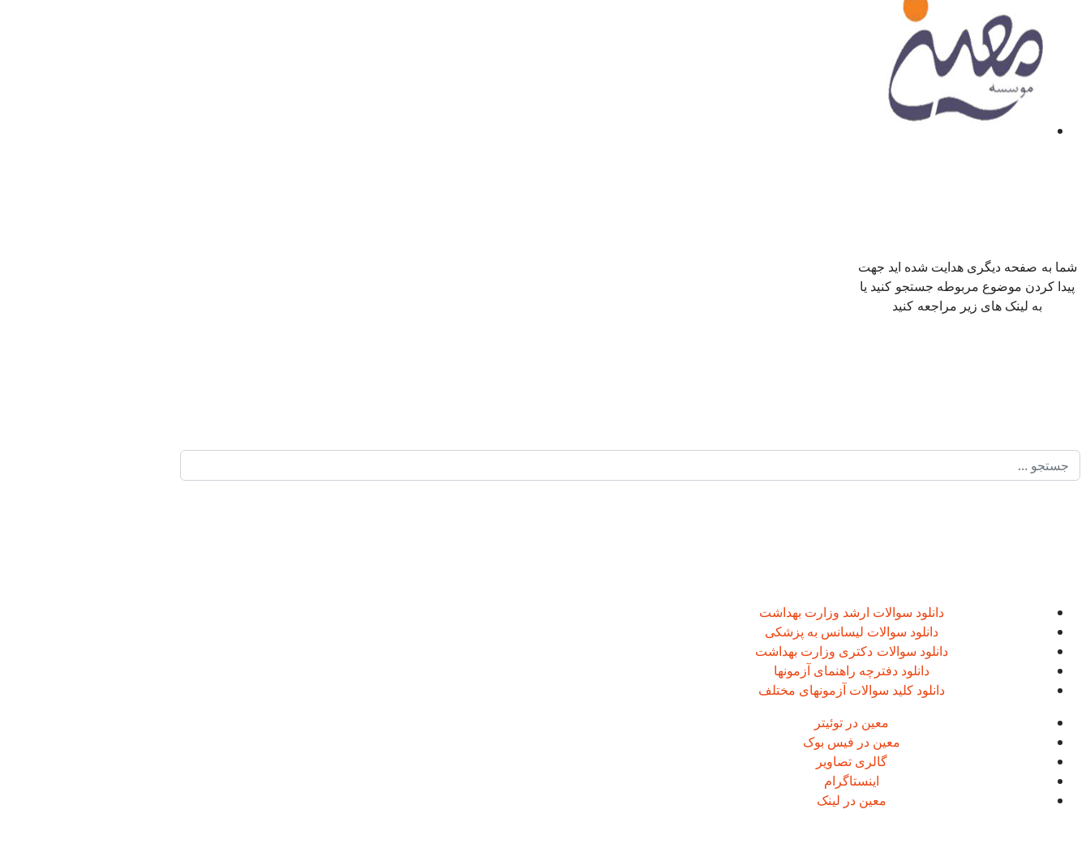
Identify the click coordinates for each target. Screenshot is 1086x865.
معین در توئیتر (765, 722)
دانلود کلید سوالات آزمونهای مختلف (765, 690)
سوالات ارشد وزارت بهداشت (749, 612)
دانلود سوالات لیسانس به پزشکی (765, 631)
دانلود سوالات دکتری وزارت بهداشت (764, 651)
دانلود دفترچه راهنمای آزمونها (765, 670)
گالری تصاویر (765, 761)
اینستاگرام (764, 781)
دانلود (841, 612)
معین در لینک (765, 800)
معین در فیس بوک (764, 742)
